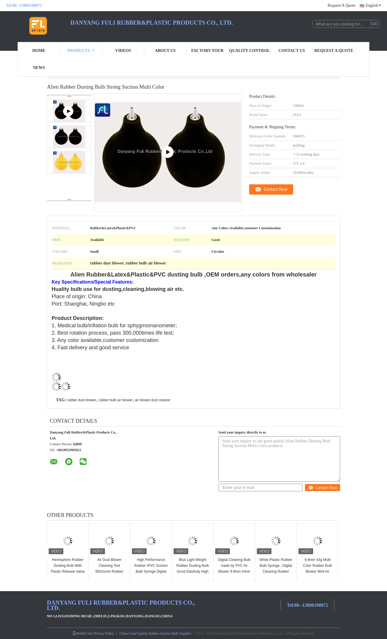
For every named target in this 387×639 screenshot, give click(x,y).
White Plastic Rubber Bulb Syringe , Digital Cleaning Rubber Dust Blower (275, 568)
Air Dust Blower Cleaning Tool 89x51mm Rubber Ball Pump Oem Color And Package (109, 571)
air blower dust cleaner (152, 400)
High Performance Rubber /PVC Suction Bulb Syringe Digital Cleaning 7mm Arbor (151, 568)
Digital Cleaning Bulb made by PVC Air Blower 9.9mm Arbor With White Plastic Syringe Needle (234, 571)
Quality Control (249, 50)
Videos (123, 50)
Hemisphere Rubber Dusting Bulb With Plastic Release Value (68, 566)
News (39, 67)
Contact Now (276, 189)
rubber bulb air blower (116, 400)
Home (38, 50)
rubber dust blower (81, 400)
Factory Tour (207, 50)
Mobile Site (82, 633)
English (373, 5)
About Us (165, 50)
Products (80, 50)
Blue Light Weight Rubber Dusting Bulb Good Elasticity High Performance (192, 568)
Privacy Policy (104, 633)
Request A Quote (341, 5)
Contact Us (292, 50)
